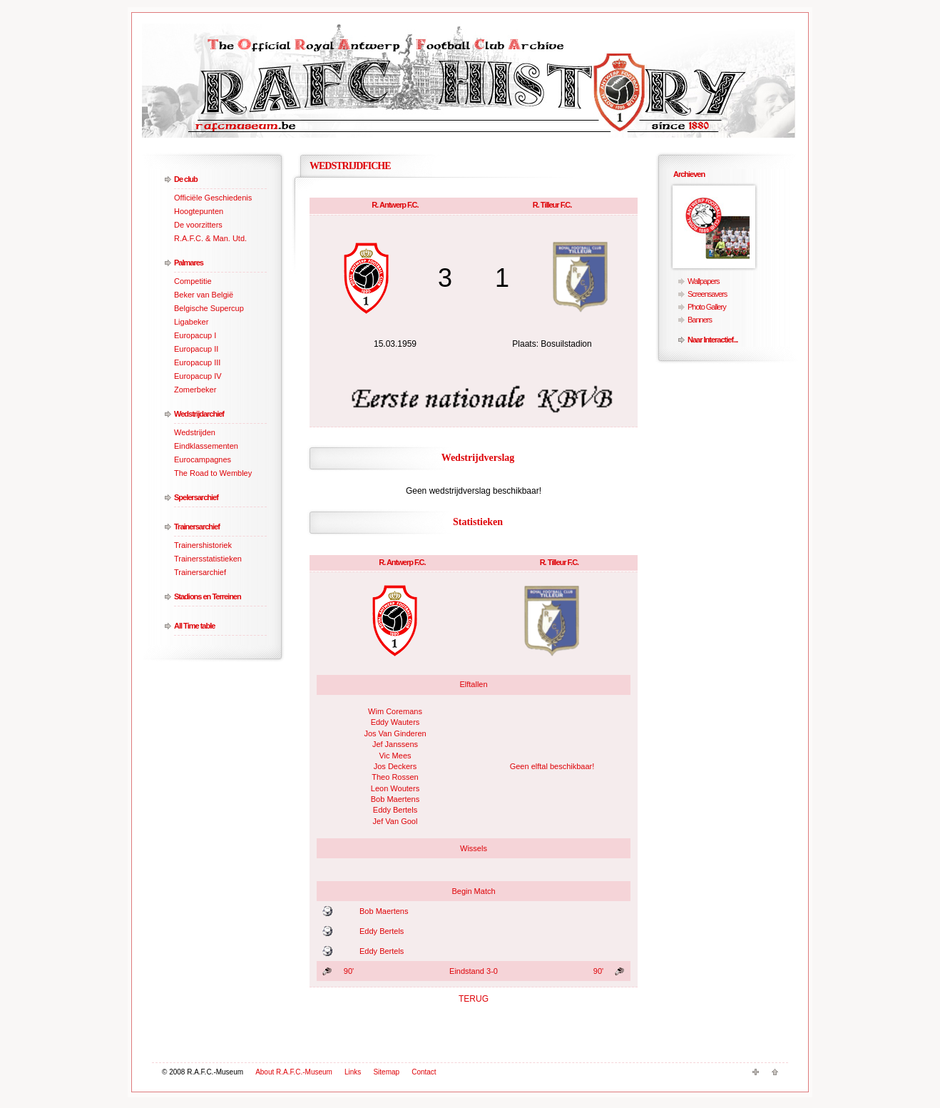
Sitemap (386, 1072)
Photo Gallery (707, 307)
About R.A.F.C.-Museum (293, 1072)
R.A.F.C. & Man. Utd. (210, 238)
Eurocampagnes (202, 459)
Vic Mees (395, 755)
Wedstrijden (194, 432)
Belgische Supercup (209, 308)
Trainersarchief (197, 526)
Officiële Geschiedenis (213, 197)
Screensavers (707, 294)
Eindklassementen (206, 446)
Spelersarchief (196, 497)
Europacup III (197, 362)
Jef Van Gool (395, 821)
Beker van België (203, 294)
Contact (424, 1072)
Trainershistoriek (203, 545)
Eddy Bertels (395, 809)
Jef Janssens (395, 744)
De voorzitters (198, 224)
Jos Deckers (395, 766)
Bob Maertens (395, 799)
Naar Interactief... (712, 339)
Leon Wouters (395, 788)
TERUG (474, 999)
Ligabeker (191, 321)
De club (186, 179)
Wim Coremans (395, 711)
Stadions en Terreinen (207, 596)
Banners (700, 319)
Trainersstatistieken (208, 558)
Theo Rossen (395, 777)
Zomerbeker (195, 389)
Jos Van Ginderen (395, 733)
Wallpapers (704, 281)
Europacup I (195, 335)
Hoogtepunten (198, 211)
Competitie (193, 281)
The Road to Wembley (213, 473)
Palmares (188, 262)
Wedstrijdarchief (199, 414)
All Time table (194, 625)
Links (352, 1072)
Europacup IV (198, 376)
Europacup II (196, 349)
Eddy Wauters (395, 722)
